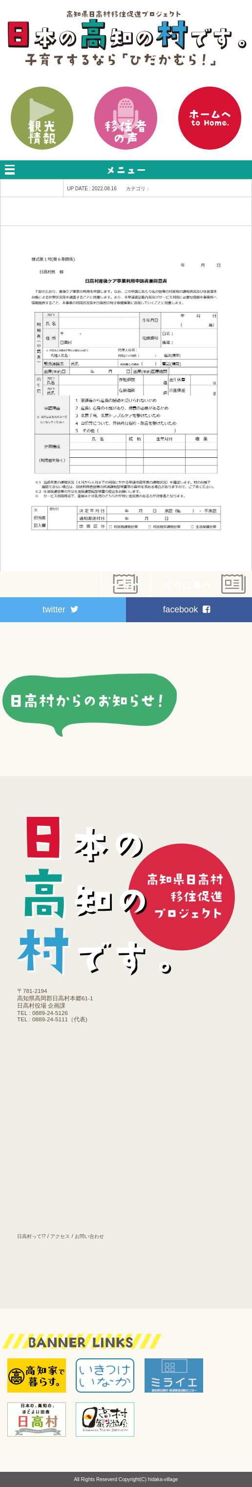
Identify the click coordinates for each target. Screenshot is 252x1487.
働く (66, 1130)
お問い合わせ (89, 1236)
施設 (66, 1183)
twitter (60, 609)
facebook (186, 609)
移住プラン (66, 1051)
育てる (66, 1104)
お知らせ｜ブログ (66, 1208)
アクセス (60, 1236)
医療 (66, 1156)
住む (66, 1077)
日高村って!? (31, 1236)
